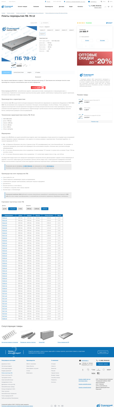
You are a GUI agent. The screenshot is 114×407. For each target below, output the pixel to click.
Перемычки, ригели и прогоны (28, 342)
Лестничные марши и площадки (10, 342)
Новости (53, 366)
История (53, 363)
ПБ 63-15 (4, 276)
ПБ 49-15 (4, 240)
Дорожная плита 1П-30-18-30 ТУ (92, 100)
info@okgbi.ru (93, 1)
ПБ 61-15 (4, 270)
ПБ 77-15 (4, 311)
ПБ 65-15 (4, 281)
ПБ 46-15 (4, 233)
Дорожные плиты (6, 363)
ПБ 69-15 (4, 291)
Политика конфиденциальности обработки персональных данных (17, 406)
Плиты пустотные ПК (7, 375)
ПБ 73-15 (4, 301)
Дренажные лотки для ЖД (8, 384)
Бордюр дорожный (6, 370)
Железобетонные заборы (8, 386)
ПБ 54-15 (4, 253)
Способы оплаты (55, 377)
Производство (30, 360)
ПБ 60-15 (4, 268)
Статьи (28, 370)
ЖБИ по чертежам (31, 363)
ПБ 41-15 (4, 220)
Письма (53, 370)
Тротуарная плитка (6, 377)
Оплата (87, 40)
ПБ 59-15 (4, 265)
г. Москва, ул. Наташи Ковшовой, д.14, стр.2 (75, 1)
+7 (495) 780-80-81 (96, 5)
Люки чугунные (5, 391)
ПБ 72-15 (4, 298)
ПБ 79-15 (4, 316)
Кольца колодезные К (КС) (8, 389)
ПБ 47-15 (4, 235)
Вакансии (4, 1)
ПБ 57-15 (4, 260)
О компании (54, 360)
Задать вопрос (103, 352)
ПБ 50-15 (4, 243)
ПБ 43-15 (4, 225)
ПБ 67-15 (4, 286)
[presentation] (30, 65)
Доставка (102, 40)
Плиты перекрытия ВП (63, 342)
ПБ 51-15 (4, 245)
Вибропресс (29, 373)
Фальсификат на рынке (32, 368)
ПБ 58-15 (4, 263)
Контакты (53, 382)
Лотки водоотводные (7, 368)
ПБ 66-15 (4, 283)
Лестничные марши (7, 366)
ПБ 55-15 (4, 255)
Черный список (55, 373)
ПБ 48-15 (4, 238)
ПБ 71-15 (4, 296)
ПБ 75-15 (4, 306)
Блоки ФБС (42, 342)
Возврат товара (55, 375)
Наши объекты (12, 1)
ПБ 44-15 (4, 228)
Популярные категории (8, 360)
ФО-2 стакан (87, 107)
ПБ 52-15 (4, 248)
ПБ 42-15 (4, 223)
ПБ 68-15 (4, 288)
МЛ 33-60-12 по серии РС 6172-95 (92, 115)
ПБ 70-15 (4, 293)
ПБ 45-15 (4, 230)
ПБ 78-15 (4, 313)
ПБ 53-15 (4, 250)
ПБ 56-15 (4, 258)
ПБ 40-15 (4, 218)
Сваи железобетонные (7, 379)
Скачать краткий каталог (85, 384)
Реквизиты (54, 379)
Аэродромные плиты (7, 382)
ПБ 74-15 (4, 303)
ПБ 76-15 (4, 308)
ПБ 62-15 (4, 273)
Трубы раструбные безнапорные (10, 398)
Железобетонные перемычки (9, 393)
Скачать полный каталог (85, 387)
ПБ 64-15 (4, 278)
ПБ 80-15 (4, 318)
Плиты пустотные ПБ (7, 373)
